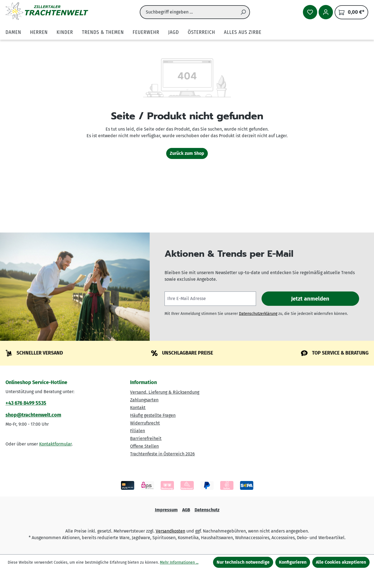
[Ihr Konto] (326, 12)
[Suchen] (243, 12)
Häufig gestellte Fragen (153, 415)
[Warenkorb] (351, 12)
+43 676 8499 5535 (26, 403)
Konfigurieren (292, 562)
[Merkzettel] (310, 12)
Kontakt (138, 407)
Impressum (166, 509)
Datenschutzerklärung (258, 313)
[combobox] (188, 12)
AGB (186, 509)
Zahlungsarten (144, 399)
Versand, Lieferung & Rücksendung (164, 392)
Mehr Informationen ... (179, 562)
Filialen (137, 430)
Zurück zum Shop (187, 153)
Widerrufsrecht (145, 423)
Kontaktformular (55, 444)
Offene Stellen (144, 446)
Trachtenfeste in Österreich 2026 (162, 453)
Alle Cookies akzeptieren (341, 562)
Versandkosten (170, 531)
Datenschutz (207, 509)
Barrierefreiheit (146, 438)
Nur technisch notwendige (243, 562)
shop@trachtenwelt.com (33, 415)
